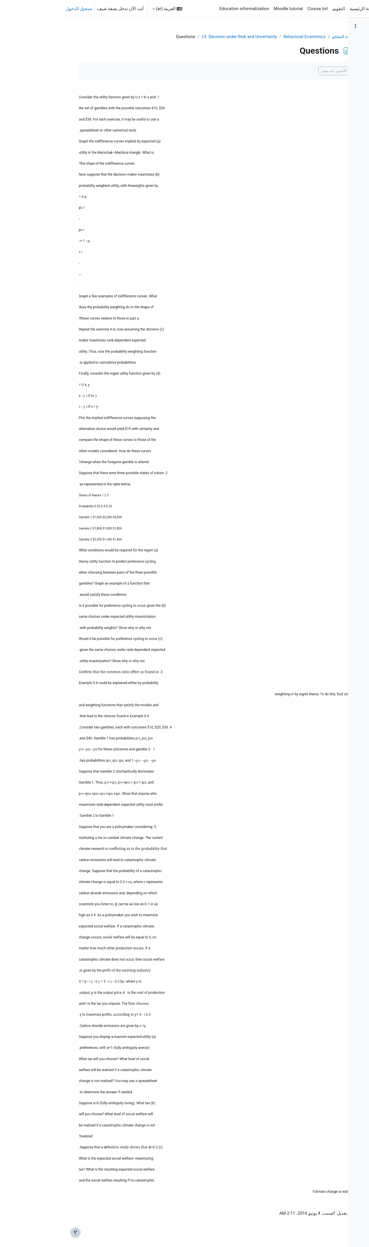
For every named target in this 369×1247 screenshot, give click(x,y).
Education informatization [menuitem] (183, 8)
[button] (106, 8)
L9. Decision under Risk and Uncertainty (160, 36)
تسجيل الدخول (18, 8)
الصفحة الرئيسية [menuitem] (304, 8)
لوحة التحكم (265, 36)
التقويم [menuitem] (277, 8)
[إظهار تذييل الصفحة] (14, 1232)
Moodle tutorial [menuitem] (227, 8)
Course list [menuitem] (256, 8)
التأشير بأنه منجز (255, 71)
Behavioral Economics (226, 36)
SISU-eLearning (346, 8)
